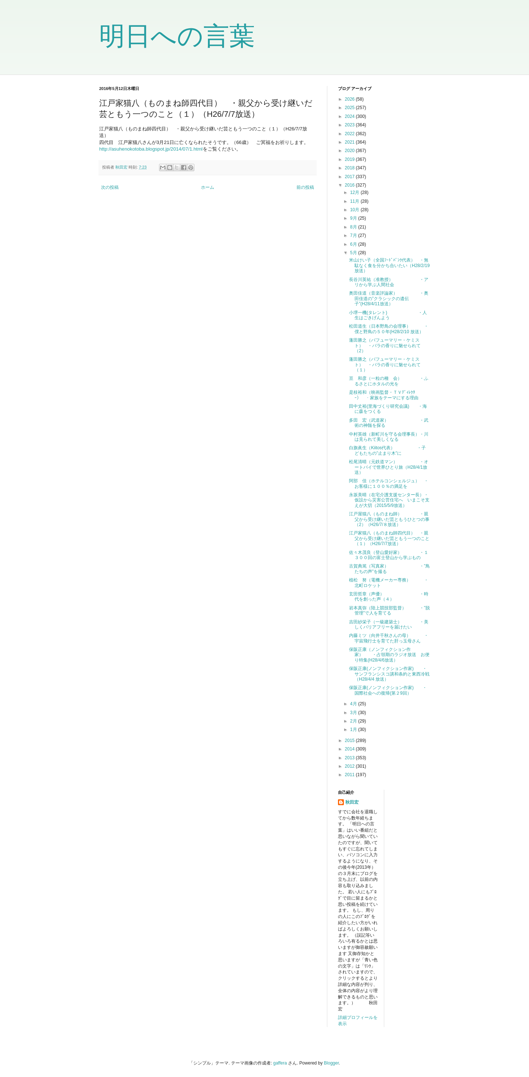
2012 (350, 766)
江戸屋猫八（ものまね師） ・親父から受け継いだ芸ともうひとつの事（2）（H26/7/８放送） (389, 519)
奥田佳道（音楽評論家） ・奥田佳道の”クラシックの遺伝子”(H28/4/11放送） (388, 298)
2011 (350, 774)
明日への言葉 (177, 36)
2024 (350, 116)
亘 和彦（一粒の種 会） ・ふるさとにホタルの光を (388, 381)
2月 (354, 721)
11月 (355, 201)
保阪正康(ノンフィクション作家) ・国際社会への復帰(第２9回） (388, 690)
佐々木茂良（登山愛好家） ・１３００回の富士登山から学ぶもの (388, 555)
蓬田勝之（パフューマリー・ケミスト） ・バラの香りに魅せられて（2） (385, 345)
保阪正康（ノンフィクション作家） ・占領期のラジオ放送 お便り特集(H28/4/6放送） (389, 655)
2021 (350, 142)
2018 (350, 167)
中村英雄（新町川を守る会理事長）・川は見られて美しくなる (388, 437)
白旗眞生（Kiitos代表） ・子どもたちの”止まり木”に (387, 450)
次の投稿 (110, 187)
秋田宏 (352, 802)
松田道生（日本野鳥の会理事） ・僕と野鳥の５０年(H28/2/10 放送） (388, 329)
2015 (350, 740)
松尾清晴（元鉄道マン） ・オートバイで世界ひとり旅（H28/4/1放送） (388, 467)
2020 (350, 150)
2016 (350, 185)
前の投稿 (305, 187)
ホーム (207, 187)
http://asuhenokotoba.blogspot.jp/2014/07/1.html (151, 149)
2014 (350, 749)
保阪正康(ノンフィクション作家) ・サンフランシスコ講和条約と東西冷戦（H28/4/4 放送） (389, 674)
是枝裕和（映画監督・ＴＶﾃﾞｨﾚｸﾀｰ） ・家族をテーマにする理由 (383, 395)
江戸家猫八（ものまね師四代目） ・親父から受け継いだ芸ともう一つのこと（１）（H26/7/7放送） (389, 538)
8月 (354, 227)
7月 (354, 235)
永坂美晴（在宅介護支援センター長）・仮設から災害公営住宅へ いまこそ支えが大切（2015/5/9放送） (389, 500)
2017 (350, 176)
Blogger (331, 1063)
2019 (350, 159)
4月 (354, 703)
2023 (350, 124)
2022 (350, 133)
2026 (350, 99)
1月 (354, 729)
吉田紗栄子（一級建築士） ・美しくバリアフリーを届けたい (388, 624)
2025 (350, 107)
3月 (354, 712)
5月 (354, 252)
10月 (355, 209)
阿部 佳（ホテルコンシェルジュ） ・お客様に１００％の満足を (388, 483)
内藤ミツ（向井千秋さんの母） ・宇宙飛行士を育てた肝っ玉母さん (388, 638)
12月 (355, 192)
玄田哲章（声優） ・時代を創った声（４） (388, 596)
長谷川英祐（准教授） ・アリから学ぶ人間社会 (388, 282)
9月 (354, 218)
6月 (354, 244)
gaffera (280, 1063)
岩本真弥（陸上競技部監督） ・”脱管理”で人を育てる (389, 610)
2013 (350, 757)
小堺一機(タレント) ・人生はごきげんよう (388, 315)
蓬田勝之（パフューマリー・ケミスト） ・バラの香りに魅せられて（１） (385, 364)
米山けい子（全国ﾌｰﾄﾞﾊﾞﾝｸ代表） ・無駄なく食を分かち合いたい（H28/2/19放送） (389, 265)
